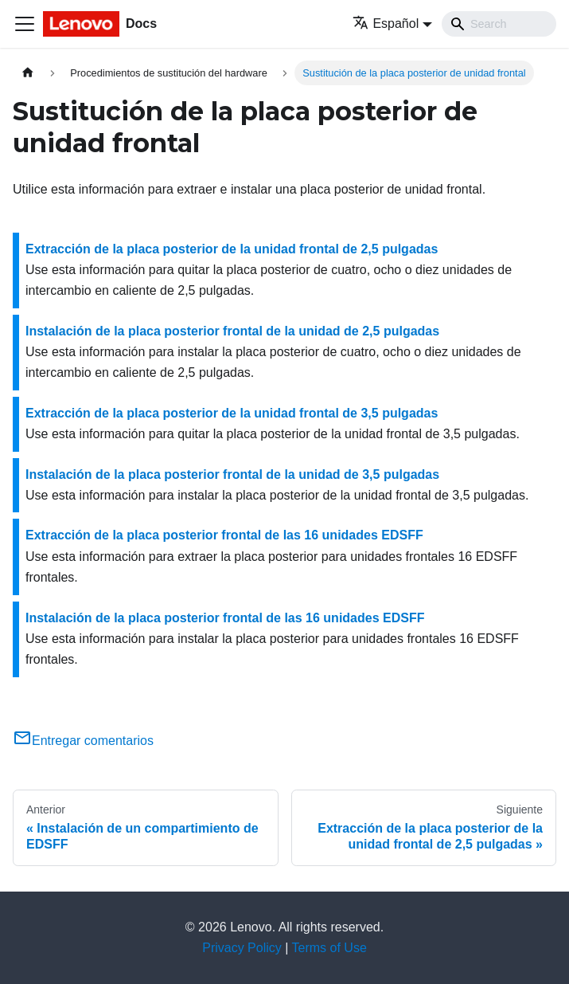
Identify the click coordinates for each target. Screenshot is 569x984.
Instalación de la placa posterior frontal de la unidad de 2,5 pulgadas (232, 331)
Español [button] (386, 23)
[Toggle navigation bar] (25, 24)
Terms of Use (329, 948)
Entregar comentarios (83, 740)
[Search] (499, 24)
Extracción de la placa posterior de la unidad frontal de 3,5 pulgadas (231, 413)
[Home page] (28, 73)
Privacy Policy (242, 948)
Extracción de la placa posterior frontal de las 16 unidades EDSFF (224, 535)
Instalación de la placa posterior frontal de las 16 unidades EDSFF (224, 618)
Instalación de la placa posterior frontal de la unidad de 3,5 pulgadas (232, 474)
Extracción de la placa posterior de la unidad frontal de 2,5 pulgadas (231, 249)
